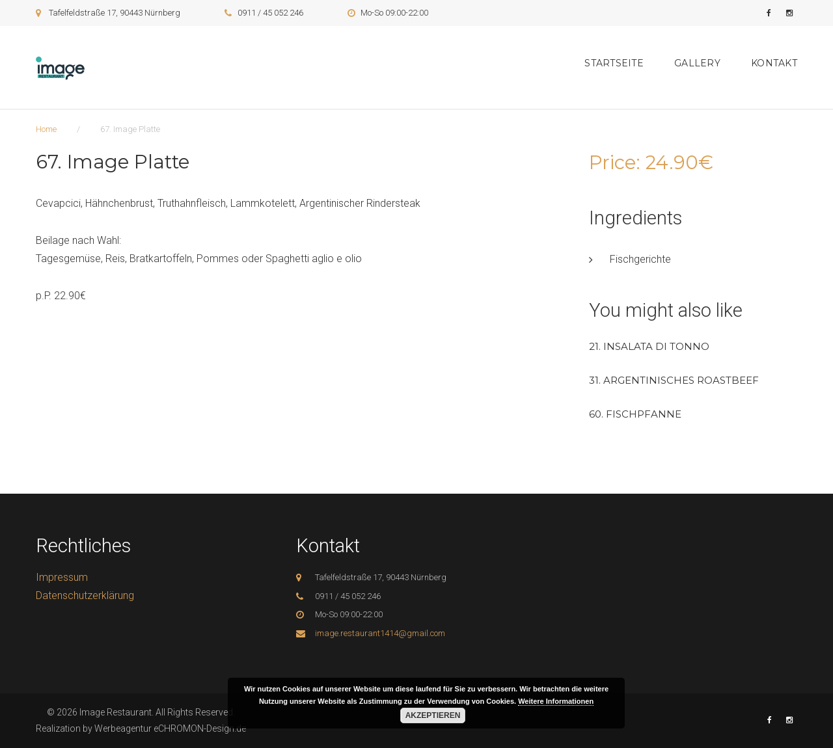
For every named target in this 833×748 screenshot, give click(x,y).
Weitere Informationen (556, 701)
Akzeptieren (433, 715)
